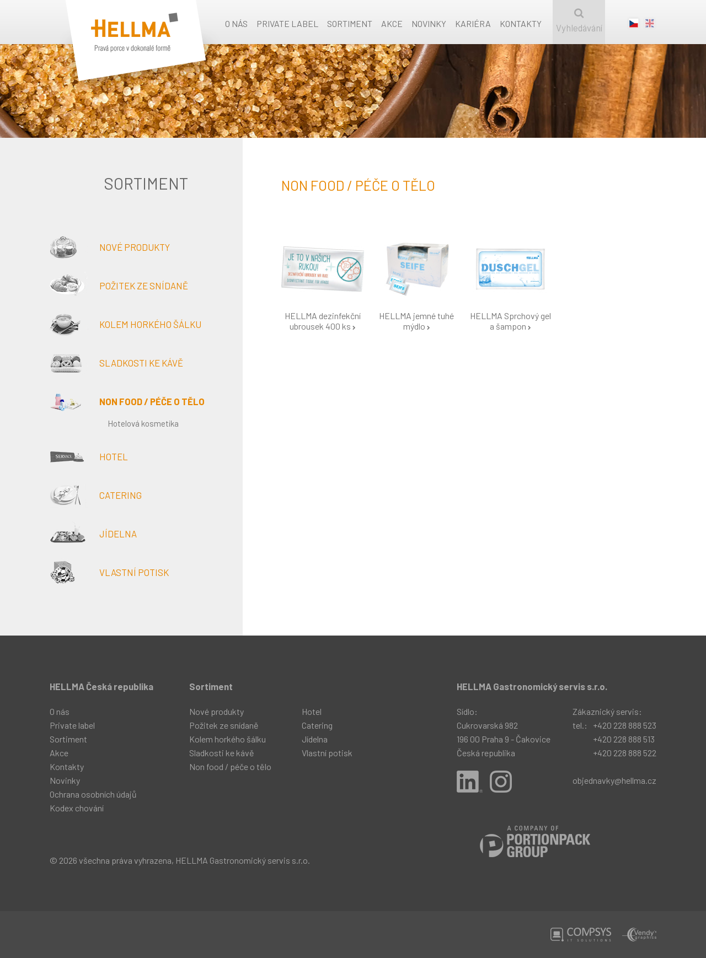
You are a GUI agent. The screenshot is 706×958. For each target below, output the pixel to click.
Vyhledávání (579, 20)
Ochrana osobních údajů (93, 794)
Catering (96, 495)
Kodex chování (77, 808)
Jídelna (93, 533)
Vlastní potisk (109, 572)
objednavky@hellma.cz (614, 780)
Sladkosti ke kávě (116, 362)
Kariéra (473, 23)
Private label (287, 23)
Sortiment (349, 23)
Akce (392, 23)
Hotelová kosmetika (143, 423)
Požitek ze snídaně (119, 285)
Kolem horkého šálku (125, 324)
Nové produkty (110, 247)
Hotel (89, 456)
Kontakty (521, 23)
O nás (236, 23)
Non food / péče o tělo (127, 401)
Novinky (428, 23)
